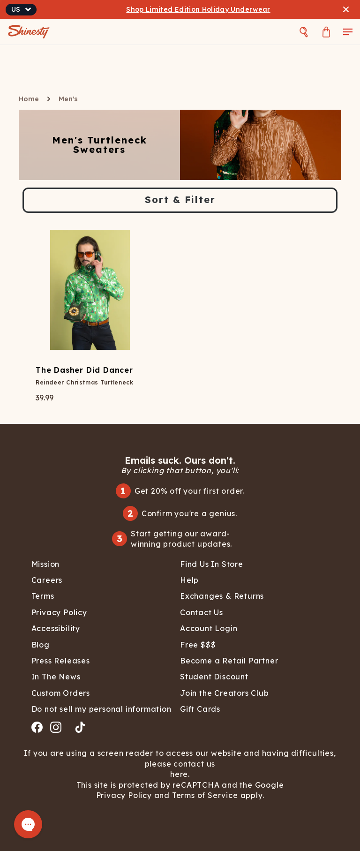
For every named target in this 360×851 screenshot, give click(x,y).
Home (29, 99)
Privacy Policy (125, 795)
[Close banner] (345, 9)
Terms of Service (204, 795)
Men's (68, 99)
